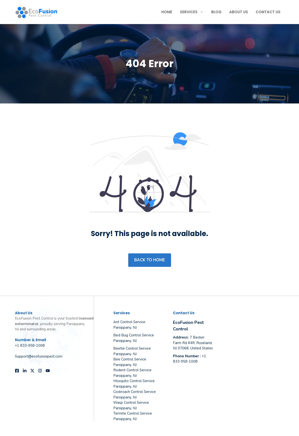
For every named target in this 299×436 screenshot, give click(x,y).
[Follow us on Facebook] (17, 371)
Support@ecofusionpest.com (38, 356)
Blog (216, 11)
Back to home (149, 260)
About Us (238, 11)
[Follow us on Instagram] (40, 371)
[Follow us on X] (32, 371)
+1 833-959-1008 (30, 345)
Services (193, 12)
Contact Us (268, 11)
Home (166, 11)
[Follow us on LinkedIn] (25, 371)
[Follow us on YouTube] (48, 371)
